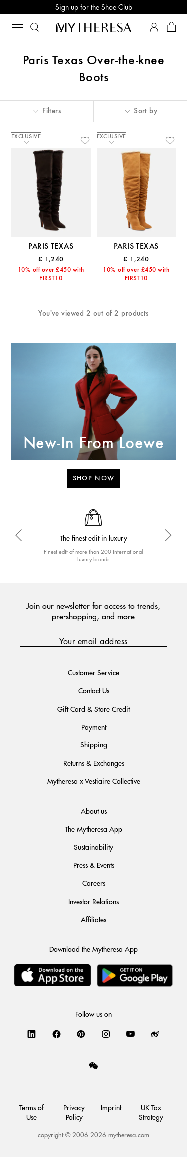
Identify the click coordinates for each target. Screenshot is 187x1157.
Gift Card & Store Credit (93, 709)
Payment (93, 727)
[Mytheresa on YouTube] (130, 1033)
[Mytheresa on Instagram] (106, 1033)
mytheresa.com (128, 1134)
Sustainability (93, 847)
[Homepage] (93, 27)
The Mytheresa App (93, 829)
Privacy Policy (74, 1111)
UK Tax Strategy (151, 1111)
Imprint (111, 1107)
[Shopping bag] (171, 27)
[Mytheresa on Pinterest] (81, 1033)
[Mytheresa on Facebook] (56, 1033)
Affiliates (93, 919)
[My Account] (154, 27)
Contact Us (93, 690)
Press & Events (93, 865)
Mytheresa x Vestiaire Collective (93, 781)
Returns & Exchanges (93, 763)
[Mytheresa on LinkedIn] (31, 1033)
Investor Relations (93, 901)
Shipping (93, 744)
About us (94, 811)
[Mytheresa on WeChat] (93, 1065)
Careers (93, 883)
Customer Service (93, 672)
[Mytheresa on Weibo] (155, 1033)
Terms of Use (31, 1111)
